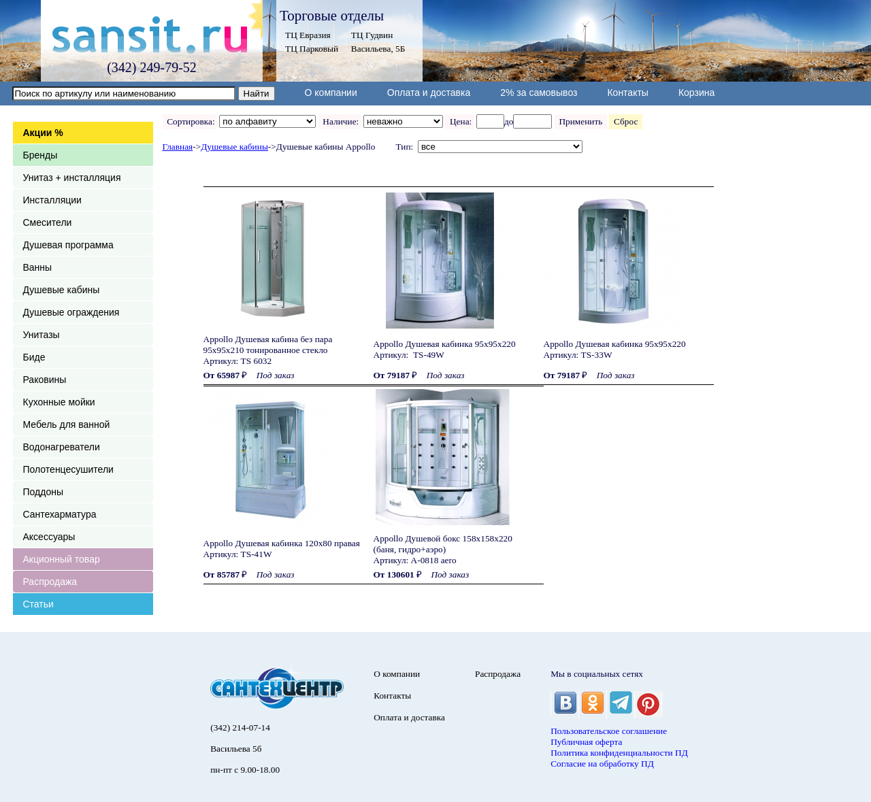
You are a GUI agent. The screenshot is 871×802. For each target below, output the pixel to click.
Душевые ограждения (71, 312)
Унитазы (41, 334)
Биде (34, 357)
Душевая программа (68, 244)
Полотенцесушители (68, 469)
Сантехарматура (60, 514)
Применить (581, 121)
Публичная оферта (586, 742)
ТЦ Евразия (308, 35)
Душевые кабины (61, 289)
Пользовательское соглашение (608, 731)
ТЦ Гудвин (372, 35)
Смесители (47, 222)
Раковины (45, 379)
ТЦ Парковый (311, 49)
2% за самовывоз (538, 92)
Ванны (37, 267)
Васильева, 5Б (378, 49)
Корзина (696, 92)
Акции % (43, 132)
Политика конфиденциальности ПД (619, 753)
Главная (178, 146)
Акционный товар (61, 559)
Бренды (40, 155)
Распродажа (50, 581)
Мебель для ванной (66, 424)
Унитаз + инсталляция (72, 177)
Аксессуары (49, 536)
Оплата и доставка (428, 92)
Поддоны (43, 491)
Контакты (627, 92)
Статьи (38, 604)
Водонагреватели (61, 446)
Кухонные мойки (59, 402)
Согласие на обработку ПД (602, 763)
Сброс (625, 121)
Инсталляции (52, 200)
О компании (331, 92)
